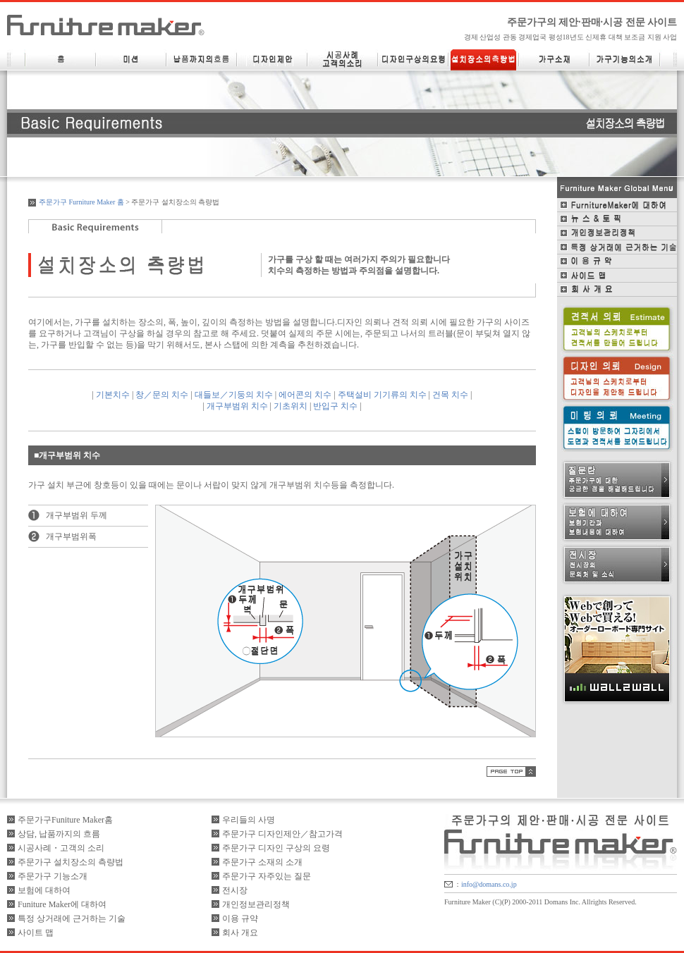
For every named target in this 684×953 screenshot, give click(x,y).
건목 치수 (450, 395)
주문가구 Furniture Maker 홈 (81, 202)
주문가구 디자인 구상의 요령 (276, 848)
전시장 (617, 564)
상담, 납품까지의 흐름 (59, 834)
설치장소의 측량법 (483, 59)
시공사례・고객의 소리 (61, 848)
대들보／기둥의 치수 (234, 395)
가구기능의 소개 (625, 59)
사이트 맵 (36, 932)
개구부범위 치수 (237, 406)
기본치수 (113, 395)
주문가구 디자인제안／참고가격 (282, 834)
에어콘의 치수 (305, 395)
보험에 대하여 (617, 522)
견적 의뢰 (617, 328)
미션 (131, 59)
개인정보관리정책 (617, 233)
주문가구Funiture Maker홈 (65, 820)
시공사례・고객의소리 (342, 59)
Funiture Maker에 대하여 (62, 904)
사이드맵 (617, 276)
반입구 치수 (335, 406)
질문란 (617, 480)
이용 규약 (617, 261)
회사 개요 (617, 290)
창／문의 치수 (161, 395)
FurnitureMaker (105, 25)
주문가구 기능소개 (52, 876)
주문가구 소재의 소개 (262, 862)
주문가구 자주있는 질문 (266, 876)
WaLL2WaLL (617, 649)
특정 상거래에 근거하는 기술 (617, 247)
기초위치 (290, 406)
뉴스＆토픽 (617, 219)
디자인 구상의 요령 (413, 59)
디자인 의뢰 (617, 377)
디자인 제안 (272, 59)
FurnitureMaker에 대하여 (617, 205)
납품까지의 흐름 (201, 59)
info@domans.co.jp (489, 884)
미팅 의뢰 (617, 427)
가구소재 (554, 59)
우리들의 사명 (248, 820)
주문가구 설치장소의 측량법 (70, 862)
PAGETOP (511, 771)
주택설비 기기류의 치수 (382, 395)
